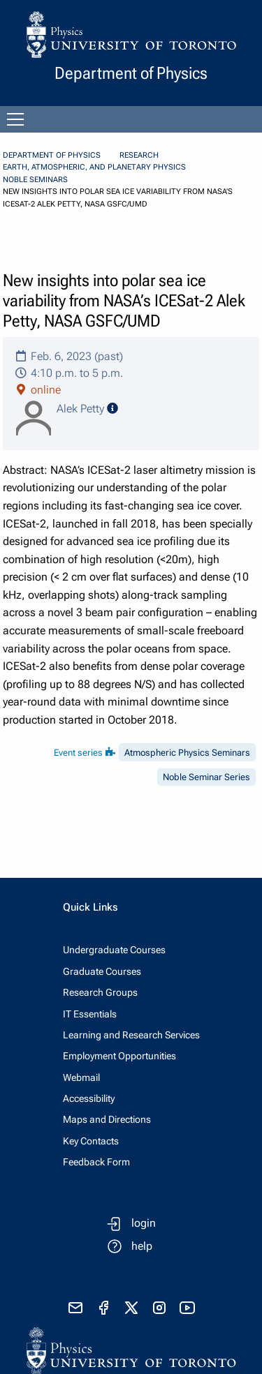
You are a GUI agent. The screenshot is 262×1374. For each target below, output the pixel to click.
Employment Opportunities (119, 1055)
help (141, 1246)
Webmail (81, 1077)
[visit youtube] (187, 1307)
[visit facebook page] (103, 1307)
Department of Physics (52, 155)
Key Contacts (91, 1141)
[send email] (75, 1307)
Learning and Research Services (131, 1034)
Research (139, 155)
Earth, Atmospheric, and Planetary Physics (94, 167)
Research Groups (100, 992)
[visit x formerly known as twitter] (131, 1307)
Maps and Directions (107, 1119)
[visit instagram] (159, 1307)
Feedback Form (96, 1161)
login (143, 1223)
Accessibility (89, 1098)
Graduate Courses (102, 971)
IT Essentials (90, 1014)
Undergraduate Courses (114, 949)
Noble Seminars (35, 179)
